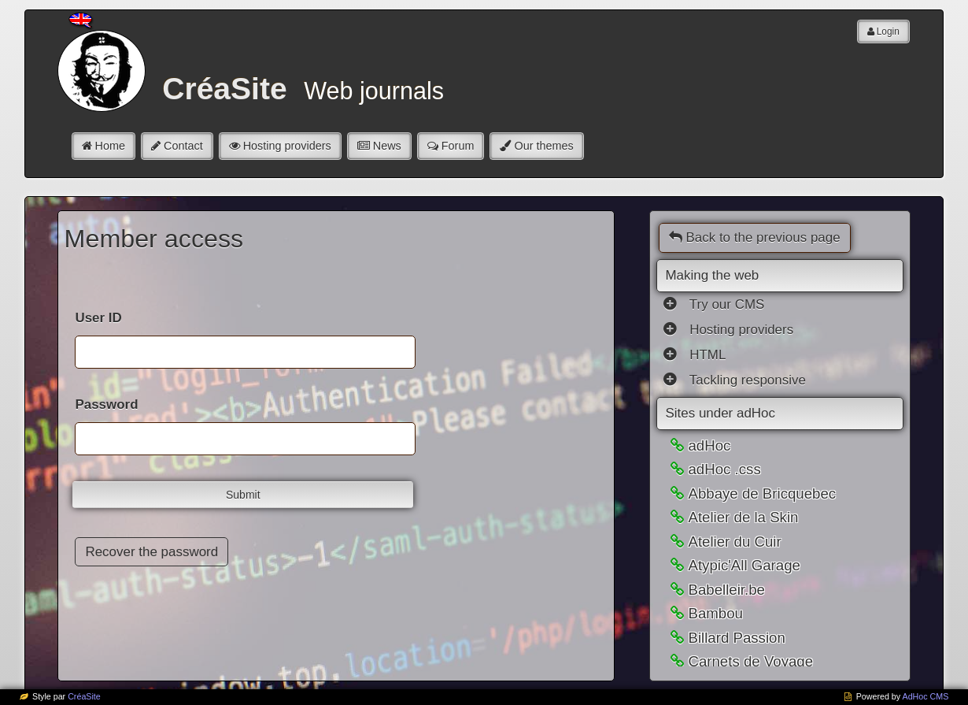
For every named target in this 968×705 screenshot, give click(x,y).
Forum (458, 145)
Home (110, 145)
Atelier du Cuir (734, 541)
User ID (98, 317)
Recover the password (151, 551)
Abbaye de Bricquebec (762, 493)
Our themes (543, 145)
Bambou (715, 613)
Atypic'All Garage (744, 565)
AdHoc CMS (926, 696)
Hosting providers (287, 145)
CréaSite (84, 696)
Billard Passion (736, 637)
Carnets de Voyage (750, 661)
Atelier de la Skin (743, 517)
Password (106, 404)
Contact (183, 145)
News (387, 145)
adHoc (709, 445)
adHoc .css (724, 469)
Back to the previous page (754, 237)
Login (888, 31)
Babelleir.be (726, 589)
